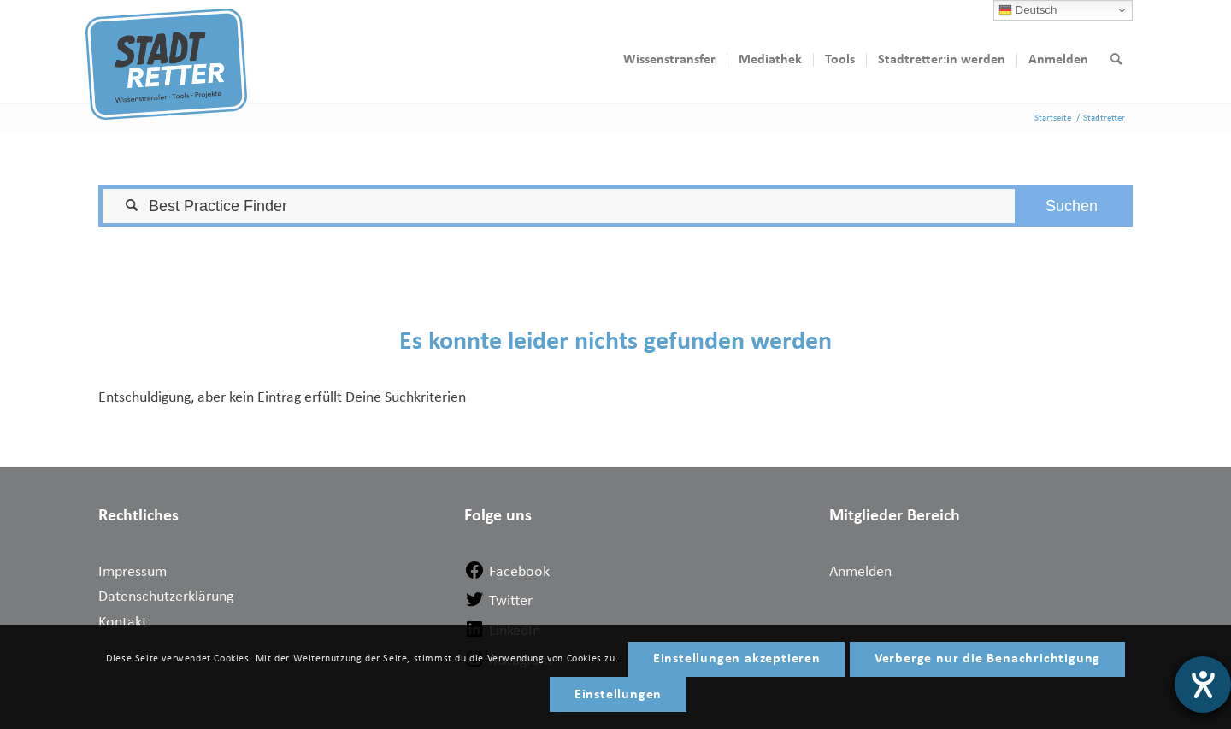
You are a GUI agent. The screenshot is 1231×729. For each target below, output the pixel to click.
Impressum (132, 572)
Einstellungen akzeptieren (737, 659)
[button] (1071, 206)
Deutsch (1027, 10)
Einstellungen (618, 695)
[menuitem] (669, 60)
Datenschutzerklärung (165, 597)
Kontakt (122, 622)
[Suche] (1116, 60)
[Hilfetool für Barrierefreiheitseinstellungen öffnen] (1203, 684)
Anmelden (860, 572)
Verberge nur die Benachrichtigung (987, 659)
